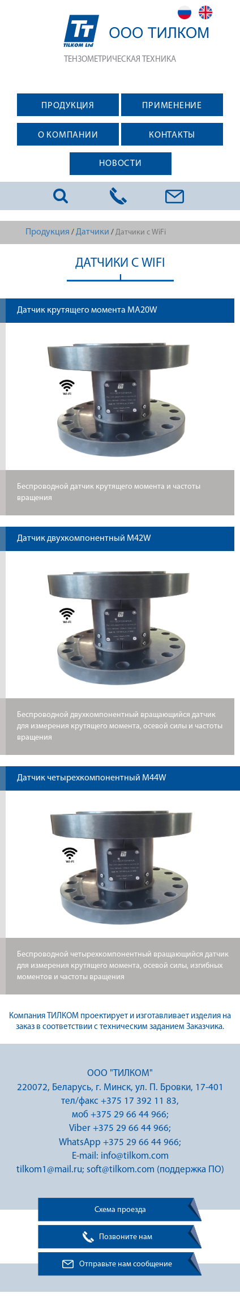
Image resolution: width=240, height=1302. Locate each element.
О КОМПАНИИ (68, 135)
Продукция (47, 232)
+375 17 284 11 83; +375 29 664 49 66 (118, 195)
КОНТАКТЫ (172, 135)
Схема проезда (120, 1210)
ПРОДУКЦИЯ (68, 105)
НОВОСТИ (120, 163)
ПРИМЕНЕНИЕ (172, 105)
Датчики (92, 232)
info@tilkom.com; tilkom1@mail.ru (175, 195)
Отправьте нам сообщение (125, 1264)
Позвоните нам (125, 1237)
